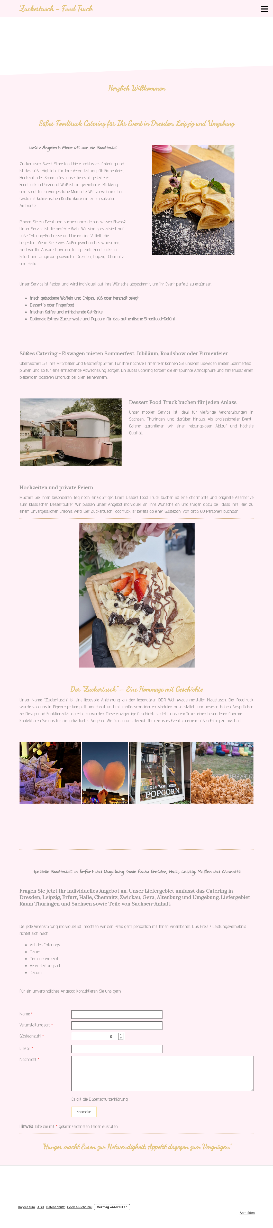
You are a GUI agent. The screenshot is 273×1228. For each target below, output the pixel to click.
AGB (40, 1207)
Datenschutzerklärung (108, 1099)
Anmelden (247, 1213)
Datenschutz (55, 1207)
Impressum (26, 1207)
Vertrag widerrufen (112, 1207)
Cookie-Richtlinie (79, 1207)
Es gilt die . (99, 1099)
